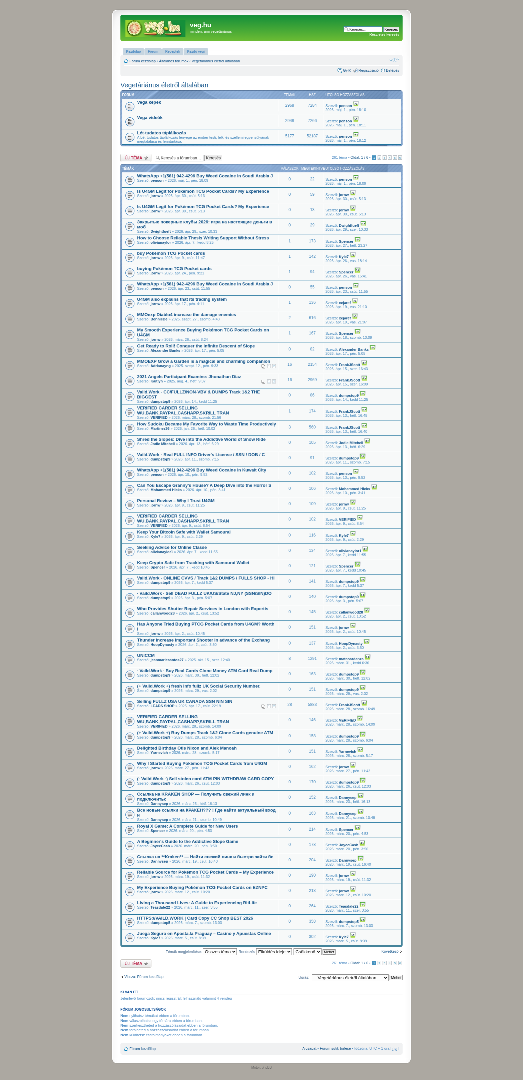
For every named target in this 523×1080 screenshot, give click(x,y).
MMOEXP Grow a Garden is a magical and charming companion (203, 361)
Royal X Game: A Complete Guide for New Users (187, 826)
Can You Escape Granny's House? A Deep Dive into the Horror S (204, 485)
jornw (155, 196)
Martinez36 (159, 428)
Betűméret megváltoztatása (394, 60)
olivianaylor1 (161, 552)
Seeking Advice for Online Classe (172, 547)
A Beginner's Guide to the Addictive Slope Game (187, 841)
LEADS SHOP (162, 706)
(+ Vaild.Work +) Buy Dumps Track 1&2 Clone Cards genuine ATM (205, 732)
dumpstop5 (160, 923)
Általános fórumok (173, 61)
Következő (390, 951)
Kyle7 (344, 257)
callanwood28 (162, 613)
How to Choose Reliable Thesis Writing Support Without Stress (203, 237)
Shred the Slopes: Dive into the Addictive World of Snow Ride (201, 439)
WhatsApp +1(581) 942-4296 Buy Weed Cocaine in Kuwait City (201, 469)
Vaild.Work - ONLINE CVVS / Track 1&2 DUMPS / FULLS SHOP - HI (206, 578)
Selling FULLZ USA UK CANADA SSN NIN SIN (184, 701)
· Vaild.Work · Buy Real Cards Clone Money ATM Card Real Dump (205, 670)
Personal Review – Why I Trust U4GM (175, 500)
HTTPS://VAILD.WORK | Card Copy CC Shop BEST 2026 (195, 918)
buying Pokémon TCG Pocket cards (174, 268)
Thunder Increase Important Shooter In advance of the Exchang (203, 640)
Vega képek (149, 102)
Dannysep (159, 804)
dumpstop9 (160, 401)
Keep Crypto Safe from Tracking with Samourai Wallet (193, 562)
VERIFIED (158, 417)
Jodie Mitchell (162, 444)
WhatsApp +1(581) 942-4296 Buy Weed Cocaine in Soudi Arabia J (205, 175)
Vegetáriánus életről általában (216, 61)
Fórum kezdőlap (142, 61)
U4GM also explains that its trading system (182, 299)
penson (345, 106)
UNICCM (146, 655)
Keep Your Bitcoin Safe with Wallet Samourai (183, 531)
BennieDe (158, 319)
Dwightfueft (160, 231)
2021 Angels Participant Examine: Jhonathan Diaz (189, 376)
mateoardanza (351, 659)
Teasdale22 (160, 907)
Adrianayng (160, 366)
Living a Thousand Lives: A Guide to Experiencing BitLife (197, 902)
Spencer (346, 241)
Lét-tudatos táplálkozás (161, 132)
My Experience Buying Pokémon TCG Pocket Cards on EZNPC (202, 887)
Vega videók (149, 117)
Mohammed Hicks (166, 490)
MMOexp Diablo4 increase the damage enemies (186, 314)
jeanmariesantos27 (166, 660)
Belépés (392, 70)
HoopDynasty (162, 645)
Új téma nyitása (135, 158)
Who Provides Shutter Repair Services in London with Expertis (203, 608)
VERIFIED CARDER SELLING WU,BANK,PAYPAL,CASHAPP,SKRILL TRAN (183, 410)
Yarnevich (159, 753)
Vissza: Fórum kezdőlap (143, 977)
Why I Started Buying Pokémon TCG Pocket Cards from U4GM (202, 763)
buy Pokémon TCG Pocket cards (171, 253)
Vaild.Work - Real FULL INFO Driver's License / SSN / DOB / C (201, 454)
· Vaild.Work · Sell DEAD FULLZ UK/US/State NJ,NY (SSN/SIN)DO (204, 593)
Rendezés (265, 952)
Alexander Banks (165, 350)
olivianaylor (160, 242)
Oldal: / (359, 157)
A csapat (310, 1048)
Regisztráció (369, 70)
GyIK (347, 70)
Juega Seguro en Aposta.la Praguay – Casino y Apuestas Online (204, 933)
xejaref (345, 303)
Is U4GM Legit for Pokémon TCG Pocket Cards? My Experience (203, 191)
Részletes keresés (384, 34)
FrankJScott (349, 365)
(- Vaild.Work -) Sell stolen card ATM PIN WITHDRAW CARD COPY (205, 778)
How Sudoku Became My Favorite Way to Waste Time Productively (206, 423)
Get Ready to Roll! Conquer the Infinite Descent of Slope (196, 345)
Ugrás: (304, 977)
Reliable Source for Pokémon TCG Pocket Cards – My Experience (205, 872)
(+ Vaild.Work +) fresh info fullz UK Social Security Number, (198, 686)
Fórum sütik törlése (335, 1048)
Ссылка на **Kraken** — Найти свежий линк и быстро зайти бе (205, 856)
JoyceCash (160, 846)
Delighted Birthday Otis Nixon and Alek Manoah (186, 748)
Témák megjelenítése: (201, 952)
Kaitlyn (156, 381)
